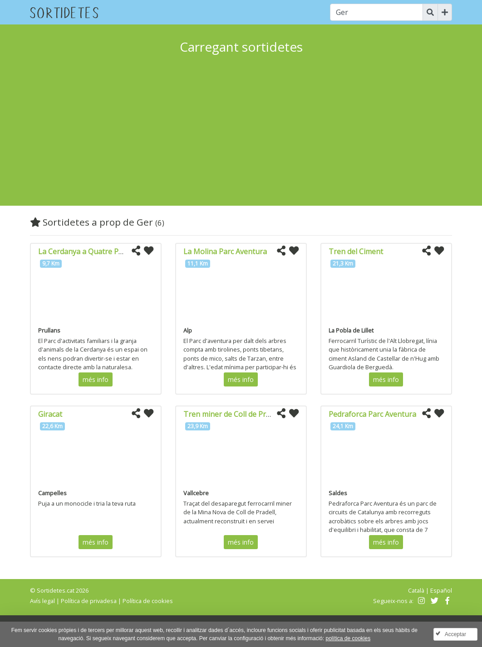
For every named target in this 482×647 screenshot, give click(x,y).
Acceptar (455, 634)
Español (441, 590)
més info (95, 379)
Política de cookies (148, 601)
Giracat (50, 414)
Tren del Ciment (356, 251)
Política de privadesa (89, 601)
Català (416, 590)
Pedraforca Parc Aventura (372, 414)
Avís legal (42, 601)
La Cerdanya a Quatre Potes (85, 251)
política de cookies (347, 638)
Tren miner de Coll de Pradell (232, 414)
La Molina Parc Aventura (225, 251)
